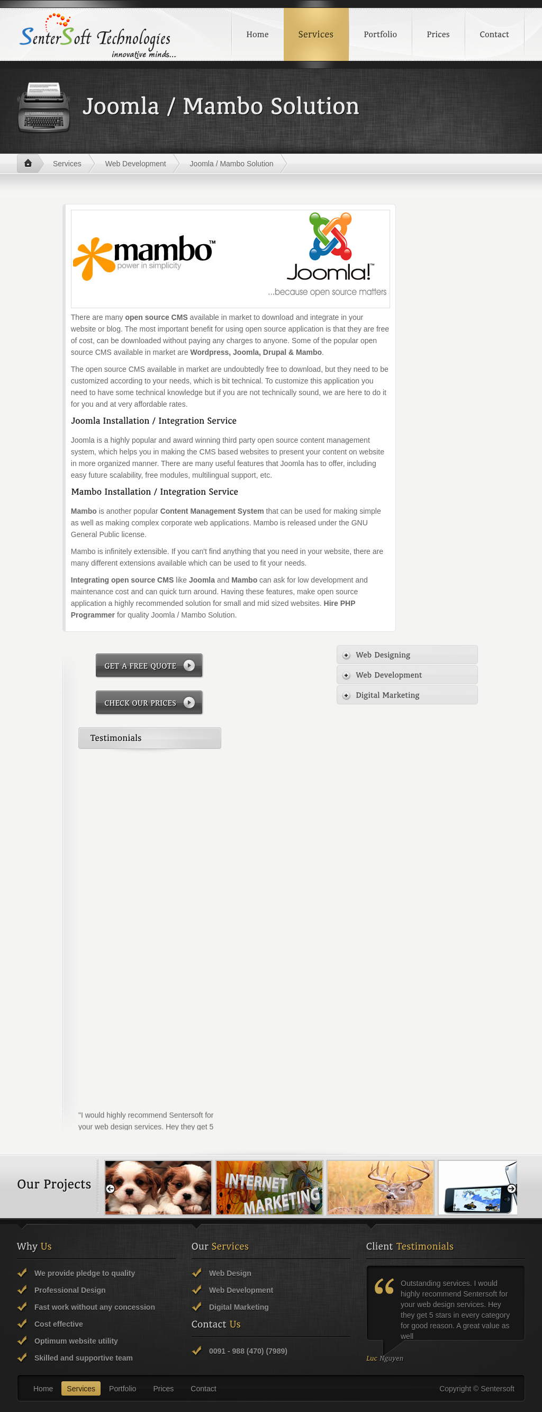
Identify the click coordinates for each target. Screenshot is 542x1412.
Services (67, 163)
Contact (203, 1388)
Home (30, 163)
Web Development (135, 163)
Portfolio (122, 1388)
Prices (163, 1388)
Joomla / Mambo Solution (232, 163)
